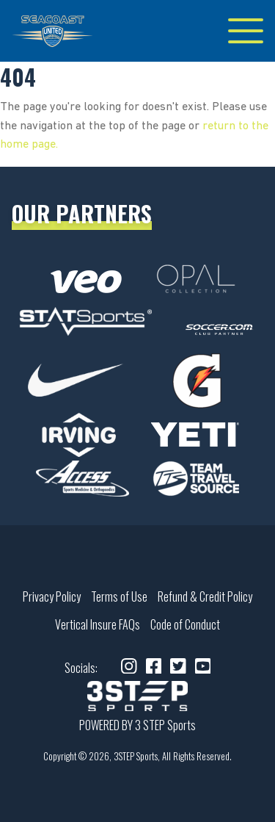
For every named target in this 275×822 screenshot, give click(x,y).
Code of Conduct (185, 624)
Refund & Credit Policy (205, 596)
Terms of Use (119, 596)
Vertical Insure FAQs (97, 624)
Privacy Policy (52, 596)
